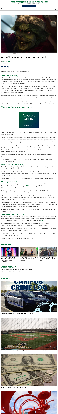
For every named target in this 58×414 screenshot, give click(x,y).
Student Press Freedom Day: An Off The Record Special (17, 269)
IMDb (41, 220)
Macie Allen (20, 271)
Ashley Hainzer (12, 271)
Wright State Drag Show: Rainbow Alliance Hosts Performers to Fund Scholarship (8, 259)
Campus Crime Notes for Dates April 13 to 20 (17, 313)
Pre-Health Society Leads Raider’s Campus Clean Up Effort (47, 258)
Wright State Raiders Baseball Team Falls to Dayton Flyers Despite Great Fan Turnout (25, 351)
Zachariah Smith (6, 61)
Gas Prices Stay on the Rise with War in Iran (13, 387)
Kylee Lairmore (5, 271)
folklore (28, 186)
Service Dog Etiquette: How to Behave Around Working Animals (29, 258)
